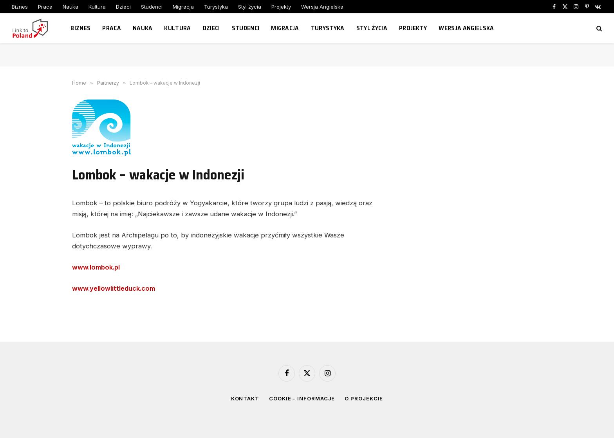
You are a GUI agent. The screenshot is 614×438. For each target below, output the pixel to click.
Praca (45, 7)
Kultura (97, 7)
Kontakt (245, 398)
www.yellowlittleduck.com (113, 288)
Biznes (20, 7)
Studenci (152, 7)
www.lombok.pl (96, 267)
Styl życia (249, 7)
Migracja (183, 7)
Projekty (281, 7)
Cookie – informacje (302, 398)
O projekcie (364, 398)
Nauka (70, 7)
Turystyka (216, 7)
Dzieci (123, 7)
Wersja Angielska (322, 7)
